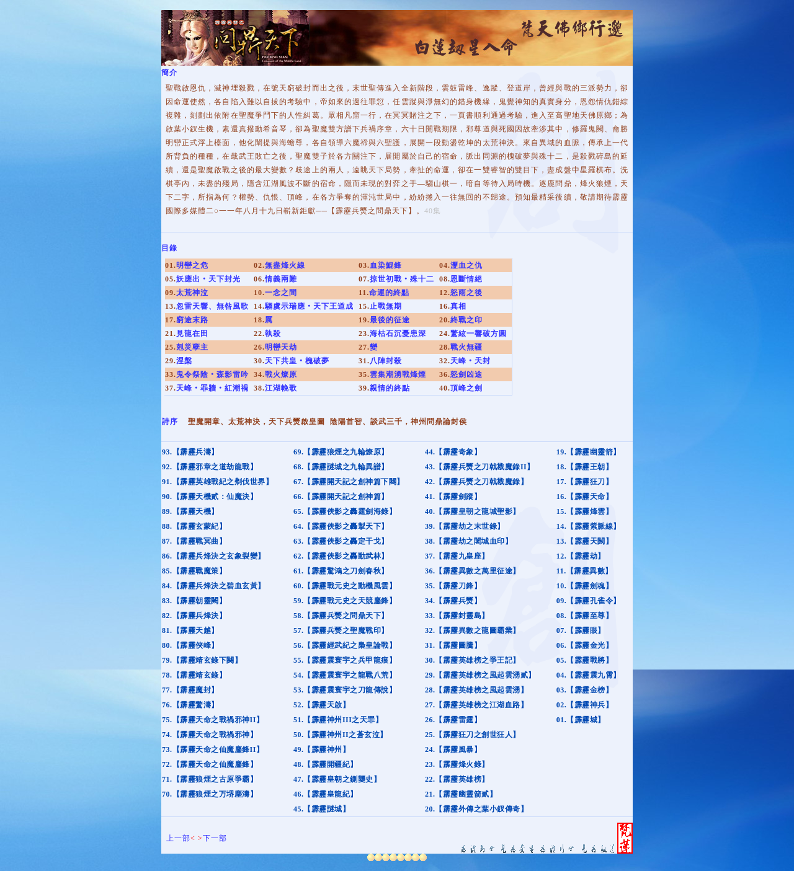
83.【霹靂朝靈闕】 (194, 600)
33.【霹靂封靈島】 (457, 615)
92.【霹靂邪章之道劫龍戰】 (209, 466)
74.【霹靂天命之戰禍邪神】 (209, 734)
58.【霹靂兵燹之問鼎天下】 (341, 615)
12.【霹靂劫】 (580, 556)
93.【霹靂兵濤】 (190, 452)
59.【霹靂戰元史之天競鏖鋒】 (345, 600)
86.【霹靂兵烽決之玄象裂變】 (213, 556)
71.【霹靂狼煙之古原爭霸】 (209, 779)
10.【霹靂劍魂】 (584, 585)
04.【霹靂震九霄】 (588, 675)
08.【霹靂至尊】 (584, 615)
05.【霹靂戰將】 (584, 660)
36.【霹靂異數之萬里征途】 (472, 571)
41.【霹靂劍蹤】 (453, 496)
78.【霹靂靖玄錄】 (194, 675)
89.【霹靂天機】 (190, 511)
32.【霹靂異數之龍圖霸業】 (472, 630)
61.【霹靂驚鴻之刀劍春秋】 (341, 571)
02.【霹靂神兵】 (584, 705)
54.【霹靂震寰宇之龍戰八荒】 (345, 675)
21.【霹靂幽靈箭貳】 (461, 794)
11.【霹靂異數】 (584, 571)
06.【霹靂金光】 (584, 645)
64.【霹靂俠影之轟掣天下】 (341, 526)
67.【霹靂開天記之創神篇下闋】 (348, 481)
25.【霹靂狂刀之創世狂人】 (472, 734)
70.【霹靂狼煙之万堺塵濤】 (209, 794)
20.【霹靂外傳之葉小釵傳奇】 (477, 809)
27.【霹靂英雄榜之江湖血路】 (477, 705)
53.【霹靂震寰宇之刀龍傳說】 (345, 690)
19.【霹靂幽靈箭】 (588, 452)
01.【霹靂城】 (580, 719)
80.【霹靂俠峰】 (190, 645)
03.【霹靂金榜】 (584, 690)
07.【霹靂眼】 (580, 630)
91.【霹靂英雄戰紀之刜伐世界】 (217, 481)
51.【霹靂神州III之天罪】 (338, 719)
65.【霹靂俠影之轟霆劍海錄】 (345, 511)
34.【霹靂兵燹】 (453, 600)
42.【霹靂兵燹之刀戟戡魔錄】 (477, 481)
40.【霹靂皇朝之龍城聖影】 (472, 511)
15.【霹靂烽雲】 (584, 511)
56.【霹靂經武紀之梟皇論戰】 (345, 645)
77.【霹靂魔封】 (190, 690)
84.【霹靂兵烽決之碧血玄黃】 (213, 585)
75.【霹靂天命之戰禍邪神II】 (213, 719)
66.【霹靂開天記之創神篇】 (341, 496)
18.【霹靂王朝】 (584, 466)
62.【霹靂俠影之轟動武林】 (341, 556)
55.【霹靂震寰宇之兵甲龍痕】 (345, 660)
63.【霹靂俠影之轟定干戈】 (341, 541)
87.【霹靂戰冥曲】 (194, 541)
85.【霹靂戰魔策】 (194, 571)
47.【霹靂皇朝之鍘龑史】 (337, 779)
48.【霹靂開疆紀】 (325, 764)
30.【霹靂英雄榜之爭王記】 (472, 660)
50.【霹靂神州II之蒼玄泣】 (340, 734)
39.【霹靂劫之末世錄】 (465, 526)
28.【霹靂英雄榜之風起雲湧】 (477, 690)
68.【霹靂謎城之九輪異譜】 (341, 466)
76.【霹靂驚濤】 (190, 705)
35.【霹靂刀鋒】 (453, 585)
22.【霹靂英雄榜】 (457, 779)
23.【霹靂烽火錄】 (457, 764)
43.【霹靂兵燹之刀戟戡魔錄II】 (480, 466)
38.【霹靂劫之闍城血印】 (469, 541)
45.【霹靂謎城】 (321, 809)
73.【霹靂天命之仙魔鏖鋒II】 (213, 749)
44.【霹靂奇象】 (453, 452)
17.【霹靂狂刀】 (584, 481)
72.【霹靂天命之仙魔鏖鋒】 (209, 764)
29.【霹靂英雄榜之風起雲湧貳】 (480, 675)
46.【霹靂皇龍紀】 (325, 794)
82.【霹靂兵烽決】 (194, 615)
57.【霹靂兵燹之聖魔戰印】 (341, 630)
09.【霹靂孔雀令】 (588, 600)
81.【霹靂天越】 (190, 630)
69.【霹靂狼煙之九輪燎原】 (341, 452)
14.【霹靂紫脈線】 (588, 526)
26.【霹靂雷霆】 (453, 719)
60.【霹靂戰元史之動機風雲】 (345, 585)
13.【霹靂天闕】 (584, 541)
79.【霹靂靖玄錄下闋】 (202, 660)
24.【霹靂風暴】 (453, 749)
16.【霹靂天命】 (584, 496)
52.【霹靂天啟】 (321, 705)
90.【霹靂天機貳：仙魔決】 (209, 496)
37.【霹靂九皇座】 (457, 556)
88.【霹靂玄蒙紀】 (194, 526)
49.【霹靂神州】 (321, 749)
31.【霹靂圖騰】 (453, 645)
